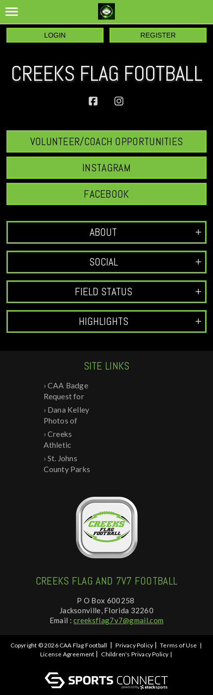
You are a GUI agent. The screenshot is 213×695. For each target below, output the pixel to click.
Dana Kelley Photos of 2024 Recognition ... (68, 416)
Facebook (106, 194)
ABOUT (146, 232)
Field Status (138, 291)
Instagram (106, 167)
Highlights (140, 321)
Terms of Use (178, 645)
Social (145, 261)
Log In (108, 663)
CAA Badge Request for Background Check (66, 391)
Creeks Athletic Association (64, 440)
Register (158, 35)
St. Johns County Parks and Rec (67, 464)
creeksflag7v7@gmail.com (118, 620)
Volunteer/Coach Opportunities (106, 141)
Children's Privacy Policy (134, 654)
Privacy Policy (134, 645)
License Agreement (67, 654)
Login (55, 35)
